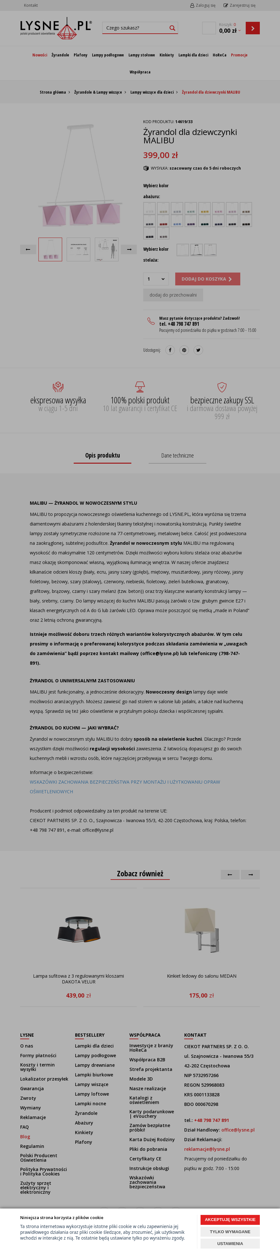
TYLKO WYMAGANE (230, 1231)
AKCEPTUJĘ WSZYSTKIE (230, 1219)
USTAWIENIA (230, 1243)
